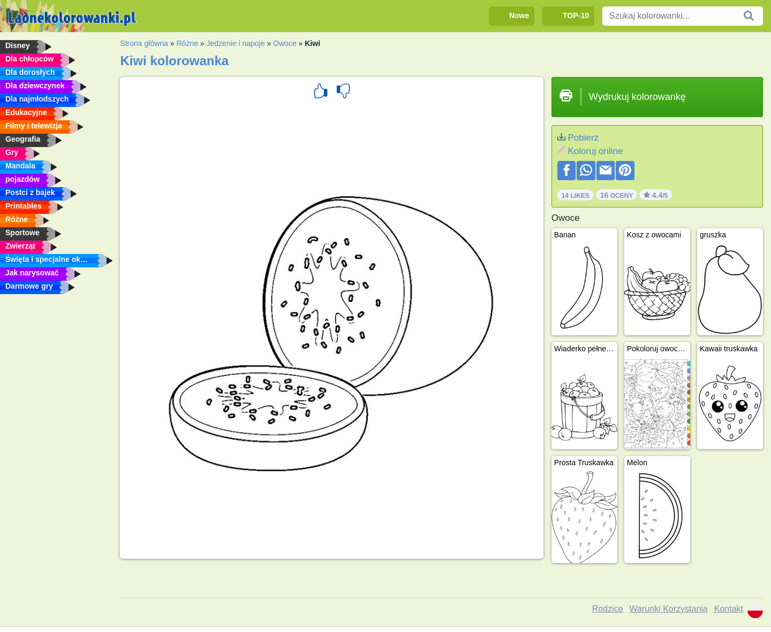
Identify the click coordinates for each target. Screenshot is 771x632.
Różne (187, 43)
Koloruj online (595, 151)
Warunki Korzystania (669, 608)
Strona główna (144, 43)
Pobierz (583, 138)
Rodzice (607, 608)
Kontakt (728, 608)
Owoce (285, 43)
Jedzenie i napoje (236, 43)
